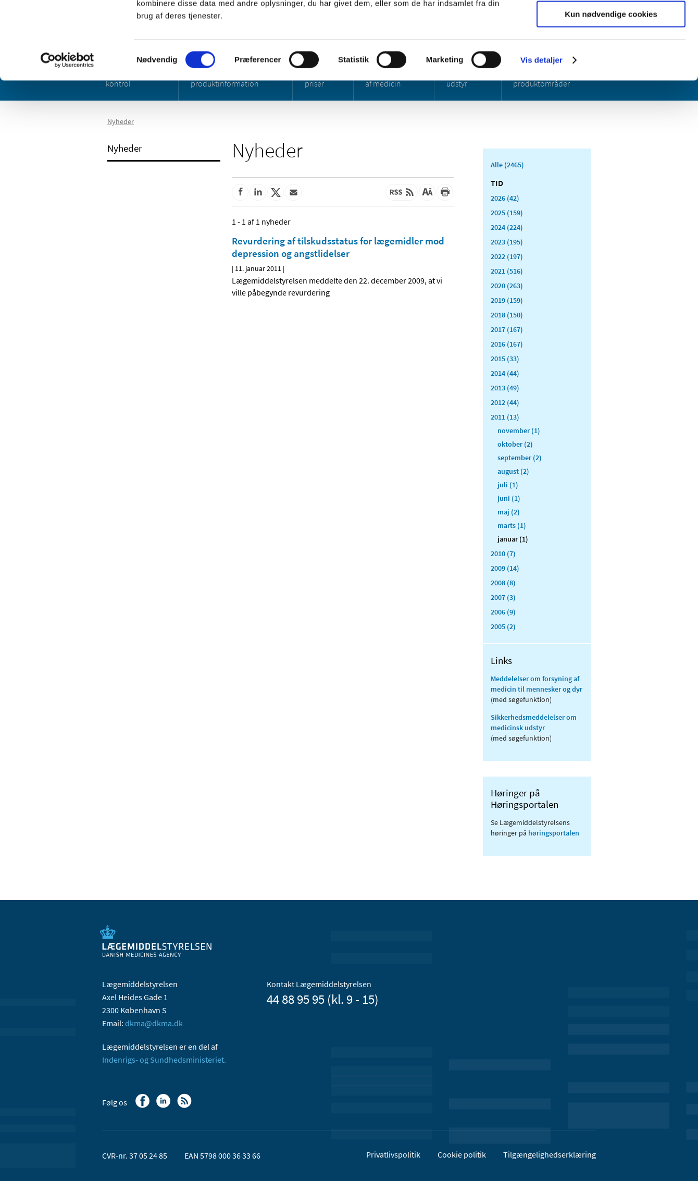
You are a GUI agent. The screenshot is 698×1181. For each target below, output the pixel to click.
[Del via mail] (293, 192)
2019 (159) (507, 300)
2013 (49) (505, 387)
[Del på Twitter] (275, 192)
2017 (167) (507, 329)
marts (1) (511, 525)
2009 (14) (505, 568)
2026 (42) (505, 198)
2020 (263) (507, 285)
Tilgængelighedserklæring (549, 1154)
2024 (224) (507, 227)
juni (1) (508, 498)
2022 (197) (507, 256)
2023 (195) (507, 242)
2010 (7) (503, 553)
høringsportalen (553, 833)
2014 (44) (505, 373)
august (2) (513, 471)
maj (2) (508, 511)
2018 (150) (507, 314)
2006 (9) (503, 612)
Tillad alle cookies (611, 25)
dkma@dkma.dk (154, 1023)
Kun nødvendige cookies (611, 86)
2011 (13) (505, 417)
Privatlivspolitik (393, 1154)
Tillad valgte (611, 56)
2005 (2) (503, 626)
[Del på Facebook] (240, 192)
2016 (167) (507, 344)
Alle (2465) (507, 164)
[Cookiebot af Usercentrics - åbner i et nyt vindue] (67, 133)
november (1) (518, 430)
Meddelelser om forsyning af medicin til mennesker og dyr (536, 684)
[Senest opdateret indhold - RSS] (401, 192)
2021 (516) (507, 271)
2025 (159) (507, 212)
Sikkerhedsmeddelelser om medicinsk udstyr (534, 722)
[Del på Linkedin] (258, 192)
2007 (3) (503, 597)
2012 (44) (505, 402)
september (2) (519, 457)
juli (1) (507, 484)
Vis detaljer (541, 132)
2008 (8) (503, 582)
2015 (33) (505, 358)
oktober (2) (515, 444)
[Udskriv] (445, 192)
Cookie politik (462, 1154)
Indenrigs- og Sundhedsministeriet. (164, 1059)
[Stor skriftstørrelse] (427, 192)
